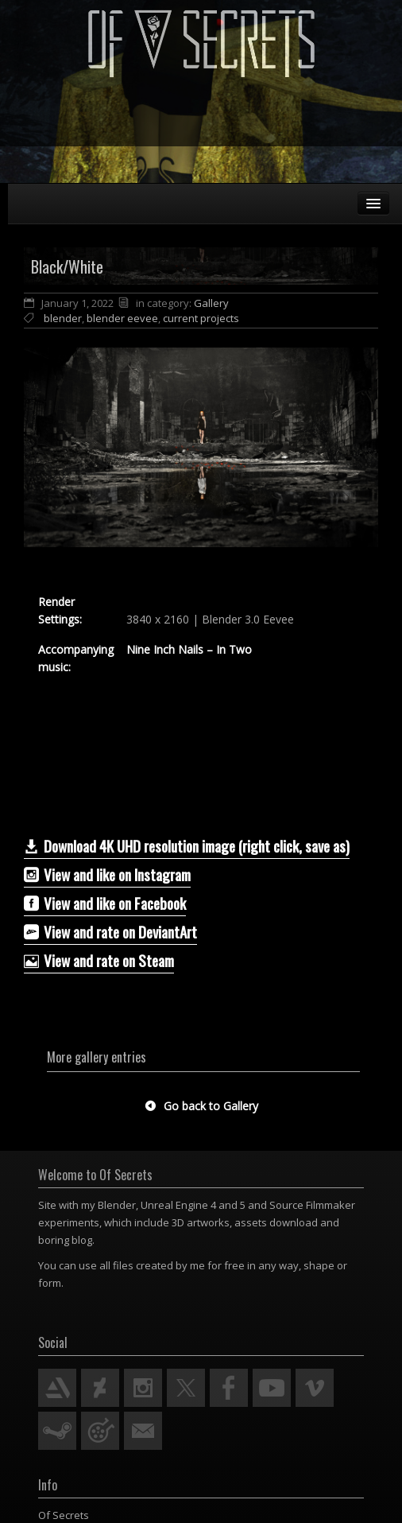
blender (63, 318)
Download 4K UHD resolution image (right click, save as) (187, 845)
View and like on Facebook (105, 903)
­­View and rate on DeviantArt (110, 931)
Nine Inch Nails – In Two (189, 649)
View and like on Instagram (107, 874)
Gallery (211, 303)
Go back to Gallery (201, 1105)
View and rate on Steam (99, 960)
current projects (201, 318)
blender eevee (122, 318)
